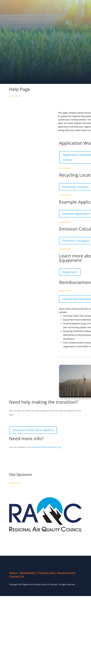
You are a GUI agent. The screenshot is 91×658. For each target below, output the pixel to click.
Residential (27, 573)
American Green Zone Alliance (33, 430)
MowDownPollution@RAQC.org (46, 447)
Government (65, 573)
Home (13, 573)
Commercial (46, 573)
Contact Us (16, 576)
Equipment (69, 272)
